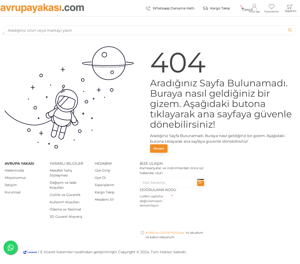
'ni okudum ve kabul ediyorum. (172, 234)
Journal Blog (18, 33)
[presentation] (175, 218)
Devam (159, 148)
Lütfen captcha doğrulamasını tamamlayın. (151, 200)
